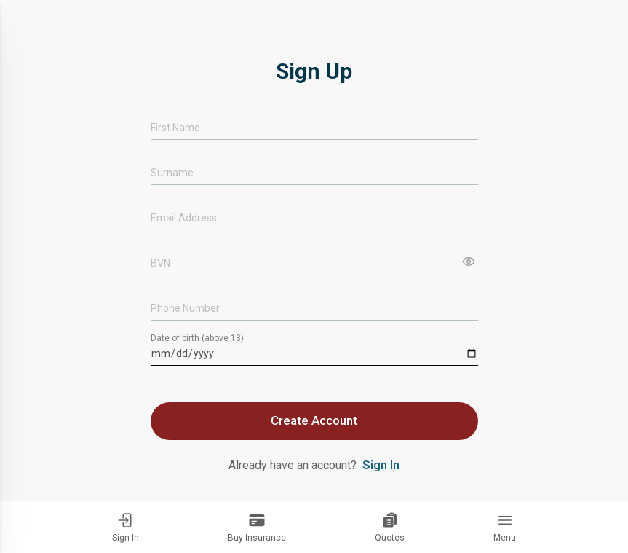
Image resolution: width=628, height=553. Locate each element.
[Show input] (468, 261)
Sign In (125, 527)
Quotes (390, 527)
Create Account (314, 420)
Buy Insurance (257, 527)
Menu (504, 527)
